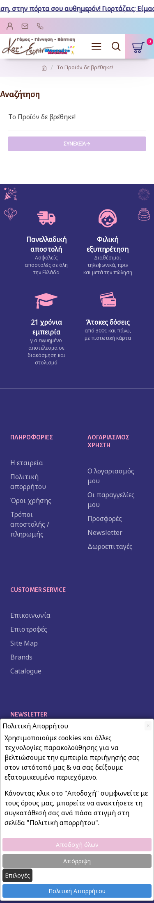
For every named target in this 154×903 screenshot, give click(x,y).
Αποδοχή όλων (77, 844)
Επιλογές (17, 875)
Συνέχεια (74, 143)
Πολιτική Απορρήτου (77, 891)
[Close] (148, 725)
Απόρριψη (77, 861)
